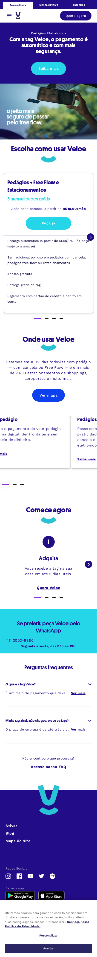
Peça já (48, 223)
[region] (48, 928)
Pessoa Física (18, 5)
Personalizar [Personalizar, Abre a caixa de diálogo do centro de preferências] (48, 935)
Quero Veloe (48, 588)
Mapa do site (18, 841)
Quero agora (76, 15)
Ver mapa (48, 395)
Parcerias (79, 5)
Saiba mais (48, 68)
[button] (47, 136)
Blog (10, 833)
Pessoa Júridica (48, 5)
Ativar (11, 826)
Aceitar (48, 948)
